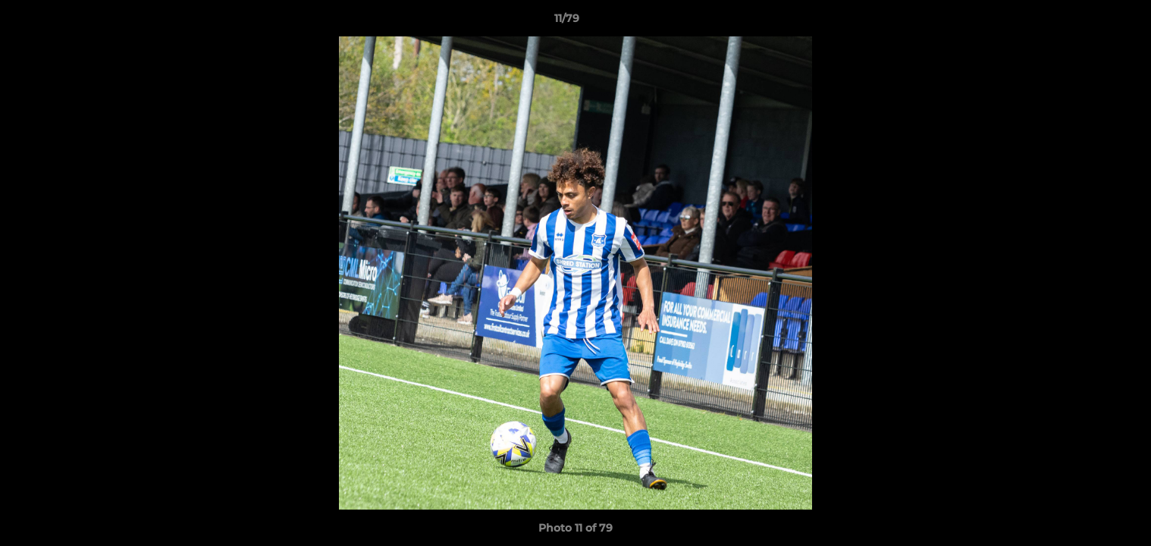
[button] (1087, 22)
